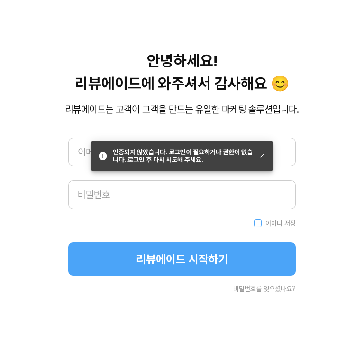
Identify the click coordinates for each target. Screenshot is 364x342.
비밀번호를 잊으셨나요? (264, 289)
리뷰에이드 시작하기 (182, 259)
